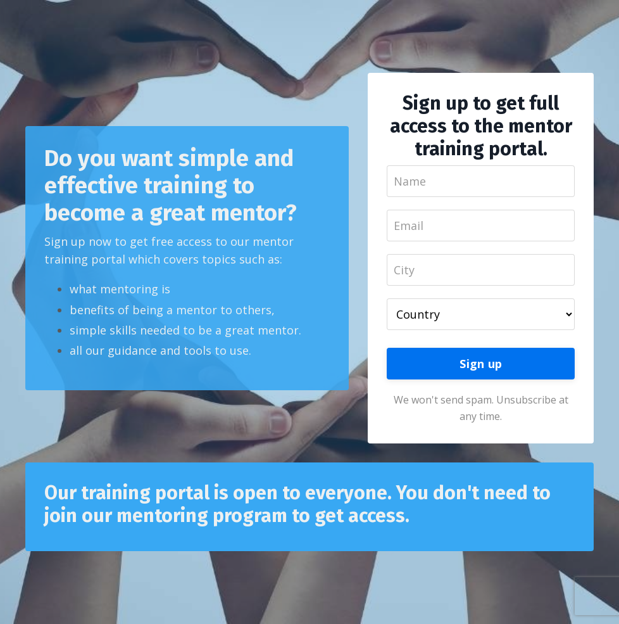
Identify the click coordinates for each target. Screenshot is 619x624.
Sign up (481, 363)
